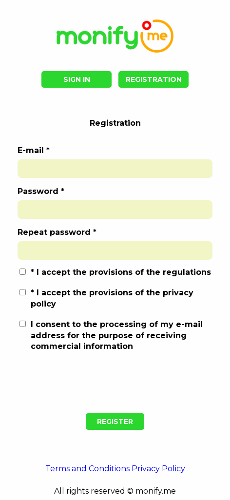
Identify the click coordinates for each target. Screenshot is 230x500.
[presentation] (115, 383)
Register (115, 421)
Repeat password (54, 233)
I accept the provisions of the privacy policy (112, 298)
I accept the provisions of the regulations (124, 272)
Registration (154, 79)
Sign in (76, 79)
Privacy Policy (158, 468)
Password (38, 192)
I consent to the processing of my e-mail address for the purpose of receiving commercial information (117, 335)
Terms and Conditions (87, 468)
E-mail (31, 151)
